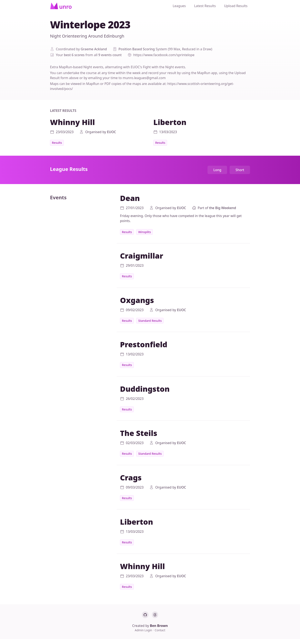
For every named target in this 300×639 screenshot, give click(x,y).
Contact (160, 630)
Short (239, 170)
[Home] (61, 6)
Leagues (179, 6)
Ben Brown (159, 625)
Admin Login (144, 630)
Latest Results (205, 6)
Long (217, 170)
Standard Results (150, 321)
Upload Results (236, 6)
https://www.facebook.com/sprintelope (164, 55)
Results (57, 143)
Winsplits (144, 232)
